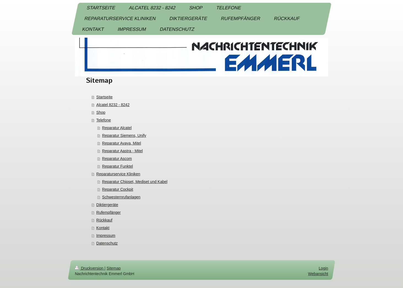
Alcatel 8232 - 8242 (113, 105)
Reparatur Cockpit (117, 189)
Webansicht (318, 274)
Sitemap (114, 268)
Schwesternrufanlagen (121, 197)
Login (323, 268)
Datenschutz (107, 243)
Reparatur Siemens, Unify (124, 135)
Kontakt (102, 228)
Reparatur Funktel (117, 166)
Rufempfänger (108, 212)
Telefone (103, 120)
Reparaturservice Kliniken (118, 174)
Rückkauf (104, 220)
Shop (100, 112)
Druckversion (89, 268)
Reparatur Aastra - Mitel (122, 151)
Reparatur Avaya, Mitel (121, 143)
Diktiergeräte (107, 205)
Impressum (105, 235)
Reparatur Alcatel (117, 128)
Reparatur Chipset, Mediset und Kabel (134, 181)
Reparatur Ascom (117, 158)
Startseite (104, 97)
